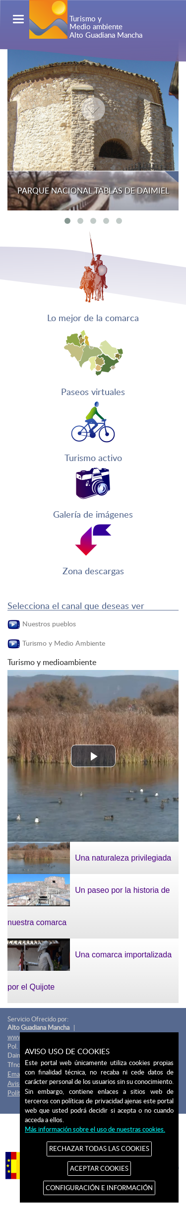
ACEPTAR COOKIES (99, 1168)
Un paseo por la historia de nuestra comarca (88, 900)
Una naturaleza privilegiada (89, 858)
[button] (93, 756)
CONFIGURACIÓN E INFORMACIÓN (99, 1187)
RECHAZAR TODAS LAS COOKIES (99, 1148)
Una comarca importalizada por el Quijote (89, 965)
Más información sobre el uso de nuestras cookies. (95, 1129)
